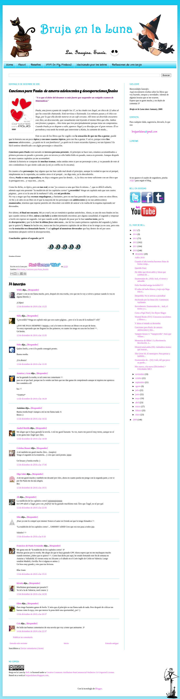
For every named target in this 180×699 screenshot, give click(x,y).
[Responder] (33, 290)
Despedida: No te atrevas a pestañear (150, 296)
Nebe (19, 344)
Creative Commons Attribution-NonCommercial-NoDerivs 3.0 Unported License (80, 672)
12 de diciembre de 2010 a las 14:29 (32, 399)
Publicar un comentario (23, 637)
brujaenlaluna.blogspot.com (36, 675)
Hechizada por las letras (92, 65)
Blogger (98, 688)
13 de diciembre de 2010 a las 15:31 (32, 574)
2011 (135, 246)
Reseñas (36, 65)
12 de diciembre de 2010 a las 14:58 (32, 439)
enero (138, 414)
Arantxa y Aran (24, 373)
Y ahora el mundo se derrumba (147, 323)
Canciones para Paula (34, 269)
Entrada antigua (111, 643)
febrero (138, 410)
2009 (135, 419)
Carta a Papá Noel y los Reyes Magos (150, 313)
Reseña (45, 269)
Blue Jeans (21, 269)
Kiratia (20, 583)
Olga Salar (21, 474)
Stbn (19, 517)
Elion (19, 603)
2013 (135, 238)
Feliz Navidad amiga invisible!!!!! (149, 285)
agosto (138, 386)
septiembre (140, 382)
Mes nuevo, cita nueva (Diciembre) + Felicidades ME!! (150, 367)
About (22, 65)
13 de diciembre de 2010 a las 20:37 (32, 614)
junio (137, 394)
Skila (19, 316)
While (19, 290)
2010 (135, 250)
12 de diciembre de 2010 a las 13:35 (32, 335)
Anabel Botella (23, 428)
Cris (18, 623)
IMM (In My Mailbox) (58, 65)
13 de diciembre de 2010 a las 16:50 (32, 594)
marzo (138, 406)
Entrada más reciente (18, 643)
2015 (135, 230)
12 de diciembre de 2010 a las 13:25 (32, 306)
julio (137, 390)
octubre (138, 378)
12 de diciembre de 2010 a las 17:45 (32, 465)
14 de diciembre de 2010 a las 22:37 (32, 631)
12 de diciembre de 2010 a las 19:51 (32, 488)
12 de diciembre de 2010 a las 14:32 (32, 419)
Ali (18, 497)
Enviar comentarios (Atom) (32, 648)
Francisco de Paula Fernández (30, 546)
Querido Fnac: (141, 268)
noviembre (140, 374)
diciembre (139, 254)
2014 (135, 234)
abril (137, 402)
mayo (138, 398)
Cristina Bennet (24, 448)
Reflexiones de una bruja (127, 65)
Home (9, 65)
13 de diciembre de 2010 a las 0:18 (31, 536)
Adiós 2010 (140, 257)
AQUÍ (132, 180)
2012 (135, 242)
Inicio (66, 643)
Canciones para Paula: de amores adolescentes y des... (148, 328)
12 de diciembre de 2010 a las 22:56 (32, 508)
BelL (28, 672)
